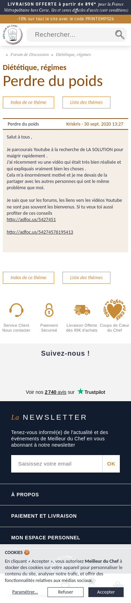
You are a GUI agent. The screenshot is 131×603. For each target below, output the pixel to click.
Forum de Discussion (30, 54)
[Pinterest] (118, 370)
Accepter (106, 592)
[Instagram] (65, 370)
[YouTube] (39, 370)
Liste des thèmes (86, 102)
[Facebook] (13, 370)
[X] (92, 370)
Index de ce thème (28, 102)
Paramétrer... (25, 592)
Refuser (65, 592)
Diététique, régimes (73, 54)
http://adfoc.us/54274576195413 (40, 232)
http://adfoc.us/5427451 (31, 219)
